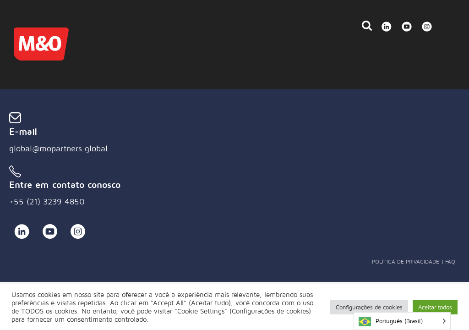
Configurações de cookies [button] (369, 307)
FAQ (450, 261)
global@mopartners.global (58, 148)
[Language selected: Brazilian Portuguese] (402, 321)
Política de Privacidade (405, 261)
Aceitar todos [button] (435, 307)
